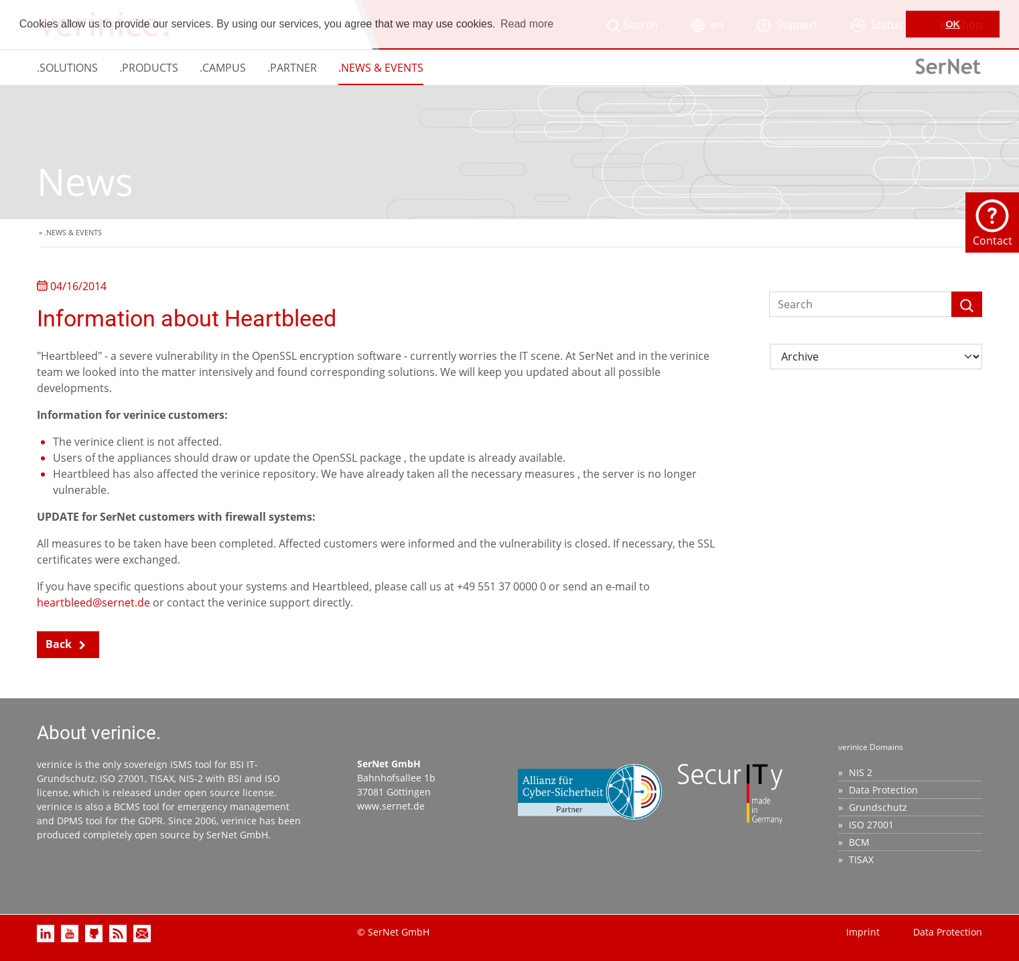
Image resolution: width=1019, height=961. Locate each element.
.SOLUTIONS (67, 67)
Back (59, 644)
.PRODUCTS (148, 67)
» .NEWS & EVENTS (70, 232)
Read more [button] (526, 23)
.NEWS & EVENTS (380, 67)
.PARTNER (292, 67)
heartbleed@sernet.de (93, 602)
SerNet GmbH (237, 834)
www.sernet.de (391, 805)
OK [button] (952, 24)
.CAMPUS (223, 67)
